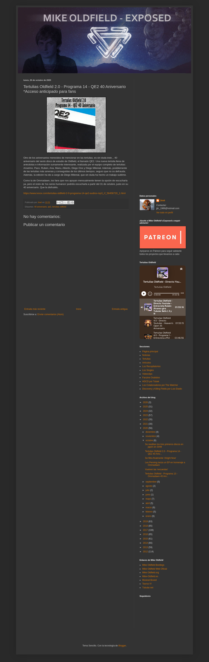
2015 (146, 538)
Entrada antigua (120, 309)
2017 (146, 530)
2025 (146, 406)
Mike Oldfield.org (150, 572)
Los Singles (148, 370)
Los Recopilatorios (151, 366)
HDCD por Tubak (150, 381)
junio (148, 494)
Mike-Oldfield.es (150, 576)
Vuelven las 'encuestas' (156, 469)
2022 (146, 419)
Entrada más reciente (34, 309)
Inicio (78, 309)
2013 (146, 547)
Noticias (146, 355)
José (162, 200)
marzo (149, 507)
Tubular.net (147, 587)
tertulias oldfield (59, 207)
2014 (146, 543)
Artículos (146, 362)
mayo (149, 499)
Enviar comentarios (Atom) (50, 314)
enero (149, 516)
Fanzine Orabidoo (151, 377)
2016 (146, 534)
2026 (146, 402)
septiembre (151, 481)
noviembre (151, 436)
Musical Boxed (149, 580)
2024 (146, 411)
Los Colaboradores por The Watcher (160, 385)
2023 (146, 415)
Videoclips (147, 374)
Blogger (122, 645)
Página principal (150, 351)
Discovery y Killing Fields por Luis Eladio (162, 388)
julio (148, 490)
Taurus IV (147, 583)
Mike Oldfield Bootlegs (153, 565)
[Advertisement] (163, 134)
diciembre (151, 432)
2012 (146, 551)
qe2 (49, 207)
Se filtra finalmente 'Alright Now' (160, 458)
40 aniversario (40, 207)
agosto (149, 486)
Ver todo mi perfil (164, 212)
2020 (146, 428)
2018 (146, 526)
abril (148, 503)
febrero (149, 511)
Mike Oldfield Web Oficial (154, 569)
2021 (146, 424)
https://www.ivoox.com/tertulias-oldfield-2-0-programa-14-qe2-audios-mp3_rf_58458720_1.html (74, 193)
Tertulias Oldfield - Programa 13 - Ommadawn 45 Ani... (161, 475)
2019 (146, 521)
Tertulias (146, 359)
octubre (150, 440)
